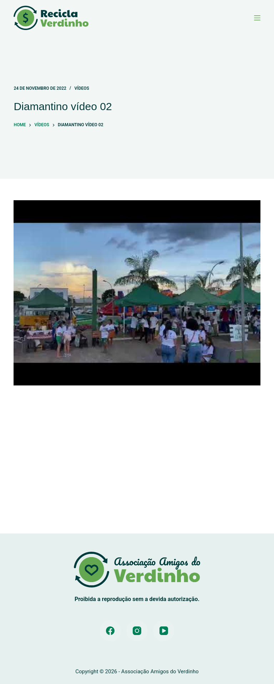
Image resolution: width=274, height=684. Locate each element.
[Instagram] (137, 630)
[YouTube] (163, 630)
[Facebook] (110, 630)
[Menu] (257, 18)
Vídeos (81, 88)
